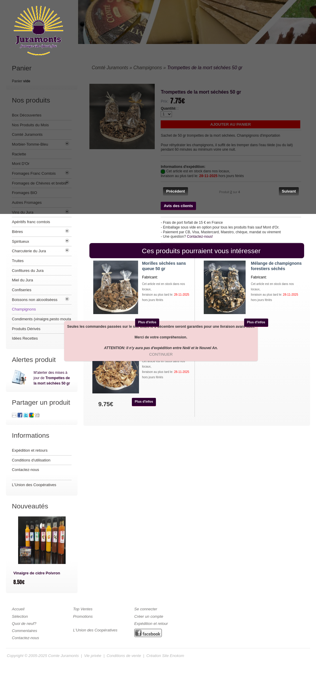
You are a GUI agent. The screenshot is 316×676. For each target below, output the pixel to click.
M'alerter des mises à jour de (52, 378)
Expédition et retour (151, 623)
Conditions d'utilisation (31, 460)
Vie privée (92, 655)
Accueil (18, 609)
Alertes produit (34, 359)
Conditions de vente (124, 655)
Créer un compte (148, 616)
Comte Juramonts (63, 655)
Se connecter (145, 609)
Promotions (83, 616)
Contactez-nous (25, 469)
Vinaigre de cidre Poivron (36, 573)
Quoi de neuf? (24, 623)
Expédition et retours (30, 450)
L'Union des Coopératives (34, 485)
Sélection (20, 616)
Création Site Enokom (165, 655)
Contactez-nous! (200, 236)
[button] (175, 191)
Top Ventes (82, 609)
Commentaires (24, 630)
